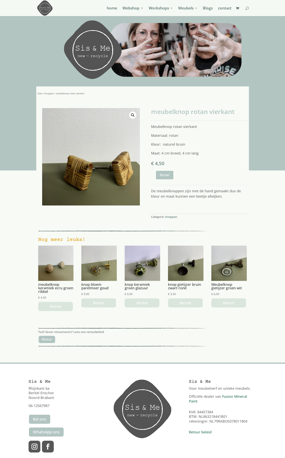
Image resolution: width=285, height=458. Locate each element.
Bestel (165, 175)
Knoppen (49, 93)
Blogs (208, 9)
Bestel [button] (55, 306)
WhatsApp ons (46, 432)
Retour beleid (200, 432)
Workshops (159, 9)
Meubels (186, 9)
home (112, 9)
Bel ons (39, 419)
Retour (47, 339)
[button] (132, 115)
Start (40, 93)
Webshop (131, 9)
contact (225, 9)
